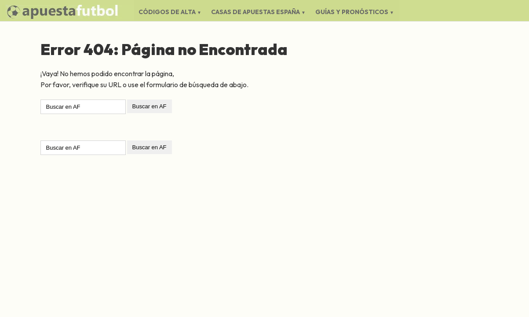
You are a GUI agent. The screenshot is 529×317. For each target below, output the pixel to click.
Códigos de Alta (167, 12)
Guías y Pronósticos (351, 12)
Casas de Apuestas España (255, 12)
